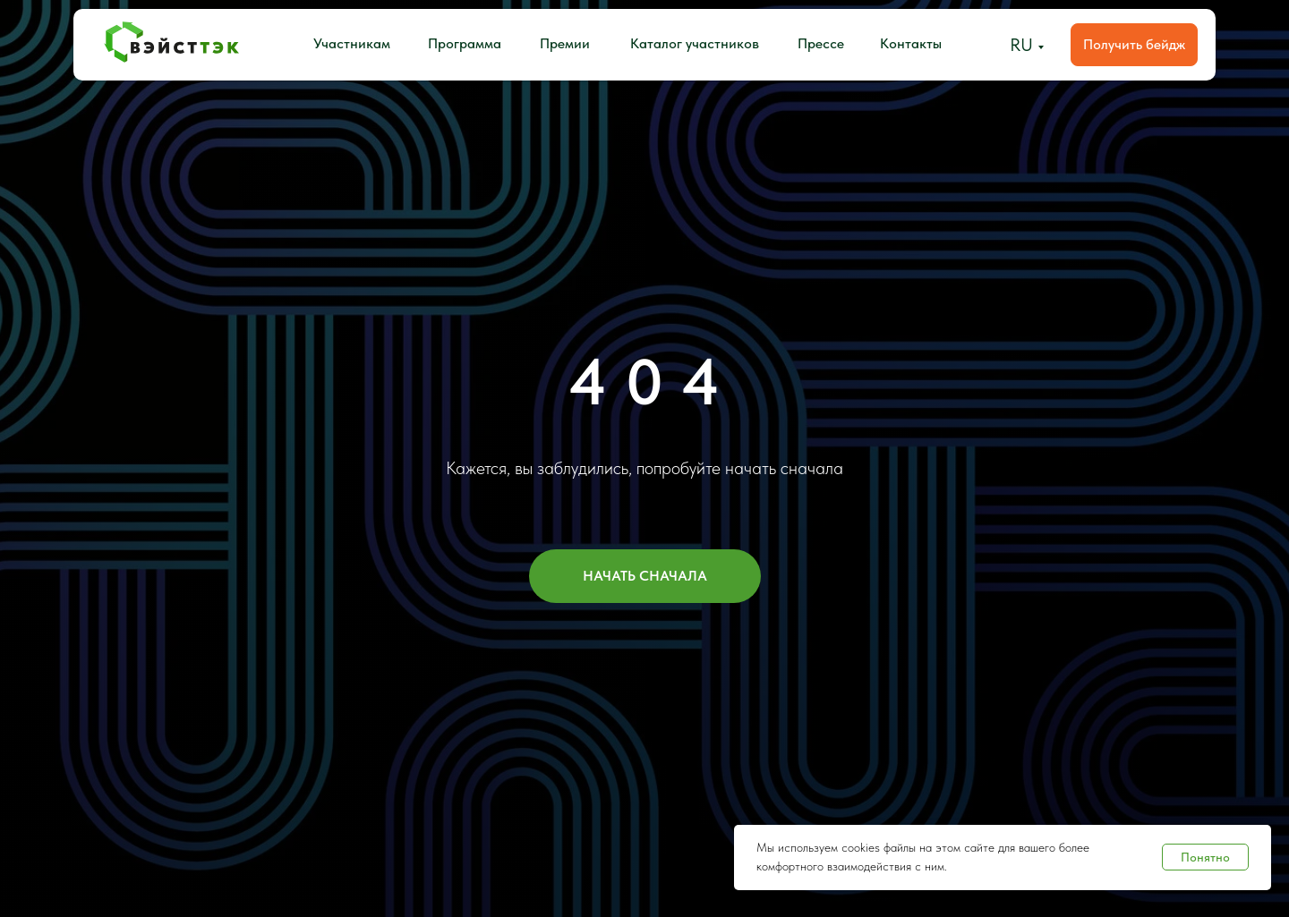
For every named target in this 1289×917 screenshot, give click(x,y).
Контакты (911, 43)
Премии (565, 43)
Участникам (351, 43)
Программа (464, 43)
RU (1021, 44)
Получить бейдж (1134, 44)
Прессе (821, 43)
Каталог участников (694, 43)
